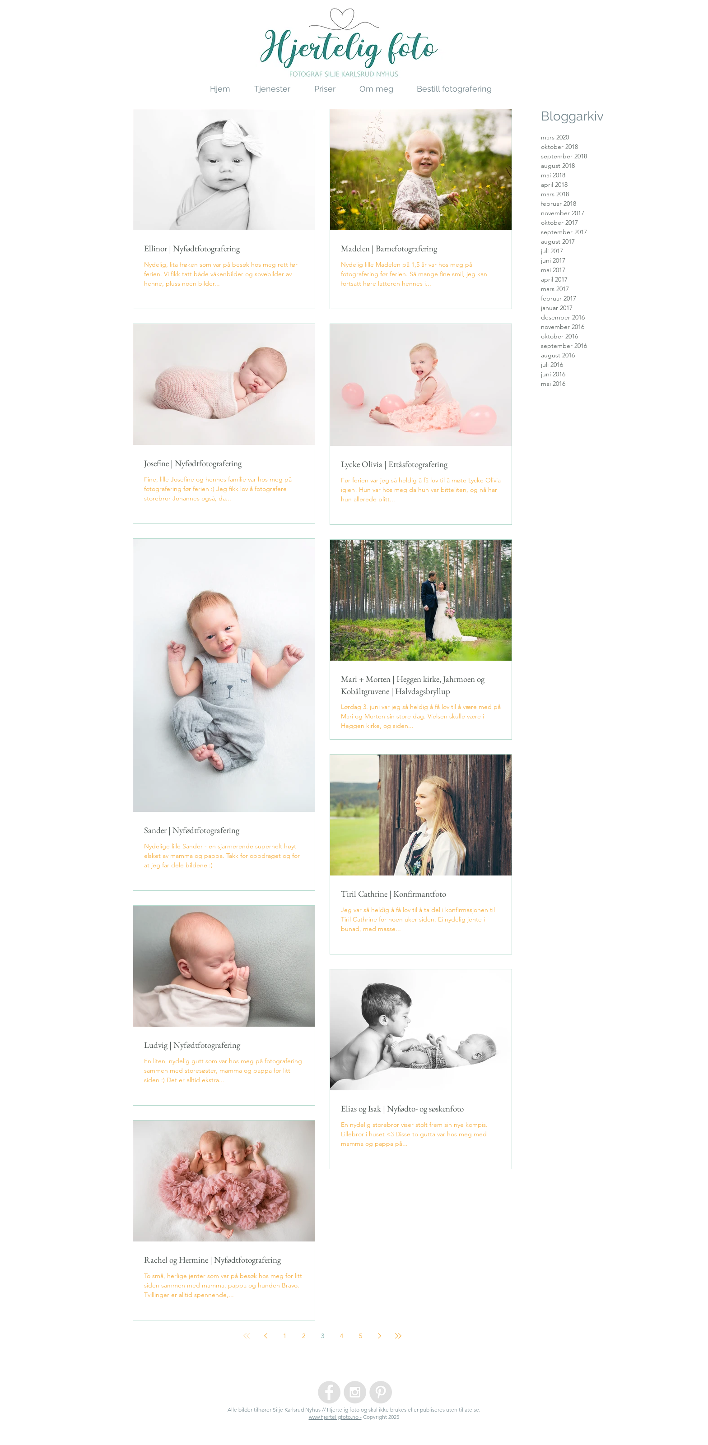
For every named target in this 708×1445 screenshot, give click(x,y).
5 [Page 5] (360, 1336)
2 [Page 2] (303, 1336)
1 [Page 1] (284, 1336)
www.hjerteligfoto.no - (335, 1416)
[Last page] (398, 1336)
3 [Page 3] (322, 1336)
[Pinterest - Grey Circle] (380, 1392)
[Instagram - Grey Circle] (355, 1392)
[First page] (246, 1336)
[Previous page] (265, 1336)
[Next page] (379, 1336)
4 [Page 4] (341, 1336)
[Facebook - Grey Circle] (329, 1392)
